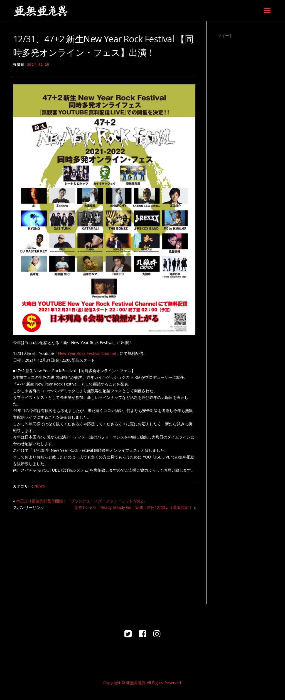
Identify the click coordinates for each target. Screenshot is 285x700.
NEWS (40, 486)
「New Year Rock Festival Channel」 (87, 353)
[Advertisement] (104, 554)
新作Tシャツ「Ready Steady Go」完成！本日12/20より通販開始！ (133, 507)
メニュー (267, 10)
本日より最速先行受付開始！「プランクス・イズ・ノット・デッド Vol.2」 (81, 501)
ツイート (225, 35)
